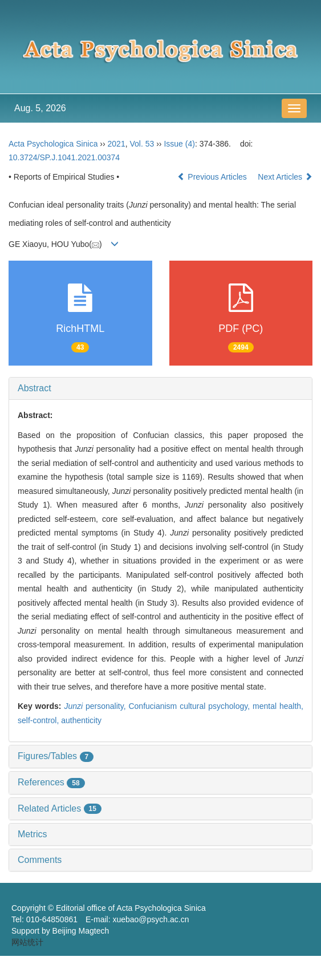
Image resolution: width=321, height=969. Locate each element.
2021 (116, 143)
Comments (40, 860)
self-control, (39, 720)
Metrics (32, 834)
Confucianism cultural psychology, (190, 706)
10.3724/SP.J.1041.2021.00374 (64, 157)
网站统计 (27, 942)
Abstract (34, 388)
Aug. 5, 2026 (40, 108)
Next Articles (285, 176)
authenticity (81, 720)
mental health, (278, 706)
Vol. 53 (141, 143)
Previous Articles (213, 176)
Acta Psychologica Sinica (53, 143)
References (51, 782)
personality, (96, 706)
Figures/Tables (56, 756)
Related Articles (59, 808)
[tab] (160, 388)
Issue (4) (179, 143)
